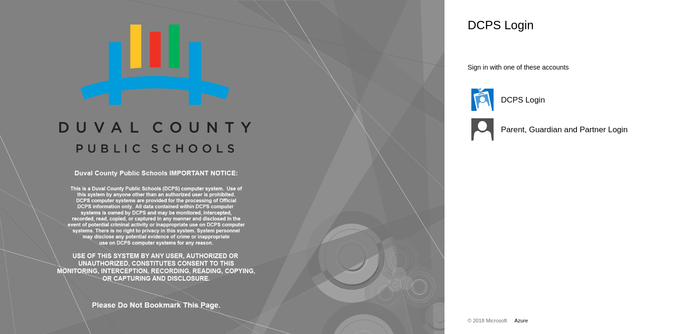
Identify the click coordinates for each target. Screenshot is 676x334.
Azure (521, 320)
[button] (549, 100)
